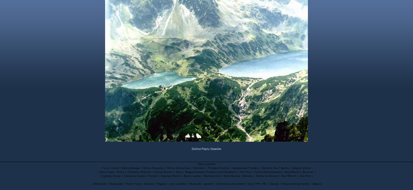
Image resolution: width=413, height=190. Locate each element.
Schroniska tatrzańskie (230, 184)
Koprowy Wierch (171, 176)
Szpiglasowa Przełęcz (245, 168)
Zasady (274, 184)
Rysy (179, 172)
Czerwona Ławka (134, 176)
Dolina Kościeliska (178, 168)
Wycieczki (100, 184)
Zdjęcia (317, 184)
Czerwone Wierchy (139, 172)
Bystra (285, 168)
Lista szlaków (177, 184)
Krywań (153, 176)
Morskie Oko (270, 168)
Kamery (149, 184)
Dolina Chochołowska (267, 172)
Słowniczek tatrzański (295, 184)
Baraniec (308, 172)
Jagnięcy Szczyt (111, 176)
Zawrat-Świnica (163, 172)
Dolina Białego (131, 168)
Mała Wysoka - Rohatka (238, 176)
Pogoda (161, 184)
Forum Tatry (133, 184)
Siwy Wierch (291, 172)
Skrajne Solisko (301, 168)
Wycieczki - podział (201, 184)
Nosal (120, 172)
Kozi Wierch (288, 176)
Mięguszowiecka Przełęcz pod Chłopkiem (210, 172)
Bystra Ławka (192, 176)
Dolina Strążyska (153, 168)
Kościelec (199, 168)
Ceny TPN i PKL (257, 184)
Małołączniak (212, 176)
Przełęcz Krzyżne (218, 168)
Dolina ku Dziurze (267, 176)
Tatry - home (110, 168)
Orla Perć (245, 172)
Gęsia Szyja (107, 172)
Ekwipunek (116, 184)
